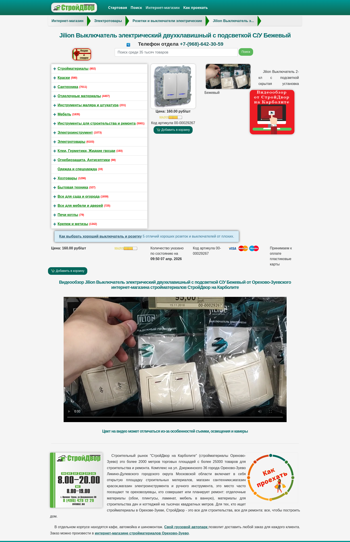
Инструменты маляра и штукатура (88, 105)
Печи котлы (68, 215)
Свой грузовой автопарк (186, 527)
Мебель (64, 114)
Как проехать (195, 7)
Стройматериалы (73, 68)
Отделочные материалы (79, 96)
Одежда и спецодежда (77, 169)
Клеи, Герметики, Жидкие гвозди (86, 151)
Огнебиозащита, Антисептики (84, 160)
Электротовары (71, 142)
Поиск (136, 7)
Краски (64, 78)
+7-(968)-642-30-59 (201, 44)
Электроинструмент (75, 132)
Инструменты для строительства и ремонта (97, 123)
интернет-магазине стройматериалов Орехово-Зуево (142, 533)
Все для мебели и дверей (80, 205)
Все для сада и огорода (79, 196)
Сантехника (68, 87)
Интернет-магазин (163, 7)
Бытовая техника (73, 187)
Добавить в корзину (173, 130)
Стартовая (117, 7)
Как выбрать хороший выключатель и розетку (100, 236)
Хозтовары (67, 178)
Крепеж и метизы (73, 224)
